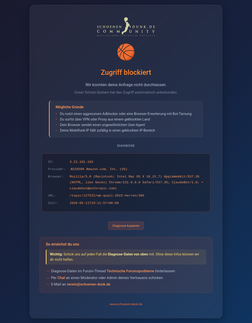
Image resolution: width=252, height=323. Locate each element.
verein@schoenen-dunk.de (88, 284)
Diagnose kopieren (126, 226)
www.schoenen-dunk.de (126, 304)
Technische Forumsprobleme (130, 271)
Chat (61, 278)
